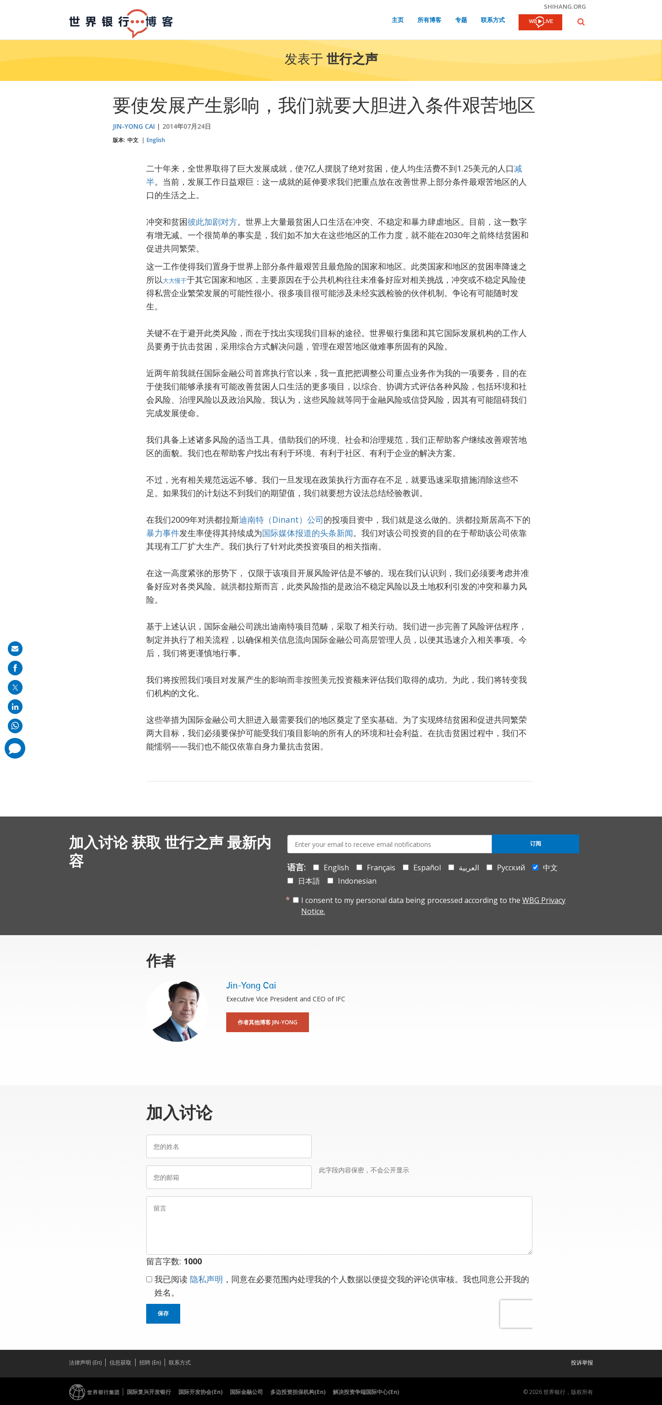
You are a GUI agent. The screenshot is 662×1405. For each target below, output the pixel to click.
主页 (398, 20)
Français (381, 867)
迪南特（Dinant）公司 (281, 519)
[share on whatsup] (15, 726)
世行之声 (352, 60)
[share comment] (15, 748)
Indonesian (357, 881)
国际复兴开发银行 (149, 1392)
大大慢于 (175, 280)
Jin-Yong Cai (134, 126)
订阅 (535, 843)
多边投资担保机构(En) (297, 1392)
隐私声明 (206, 1279)
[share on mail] (15, 648)
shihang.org (565, 6)
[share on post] (15, 687)
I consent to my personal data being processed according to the (433, 905)
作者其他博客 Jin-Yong (267, 1022)
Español (427, 867)
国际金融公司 (246, 1392)
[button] (581, 22)
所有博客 (429, 20)
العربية (469, 867)
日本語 (309, 881)
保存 (163, 1313)
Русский (511, 867)
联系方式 (493, 20)
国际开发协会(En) (200, 1392)
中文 (132, 140)
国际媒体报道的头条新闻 (307, 532)
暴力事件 (162, 532)
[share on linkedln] (15, 706)
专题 (461, 20)
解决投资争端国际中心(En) (366, 1392)
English (156, 140)
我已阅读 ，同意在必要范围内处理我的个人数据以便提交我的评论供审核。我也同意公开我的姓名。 (341, 1286)
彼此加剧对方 (212, 221)
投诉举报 (582, 1362)
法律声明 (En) (85, 1362)
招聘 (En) (150, 1362)
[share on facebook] (15, 668)
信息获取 (120, 1362)
